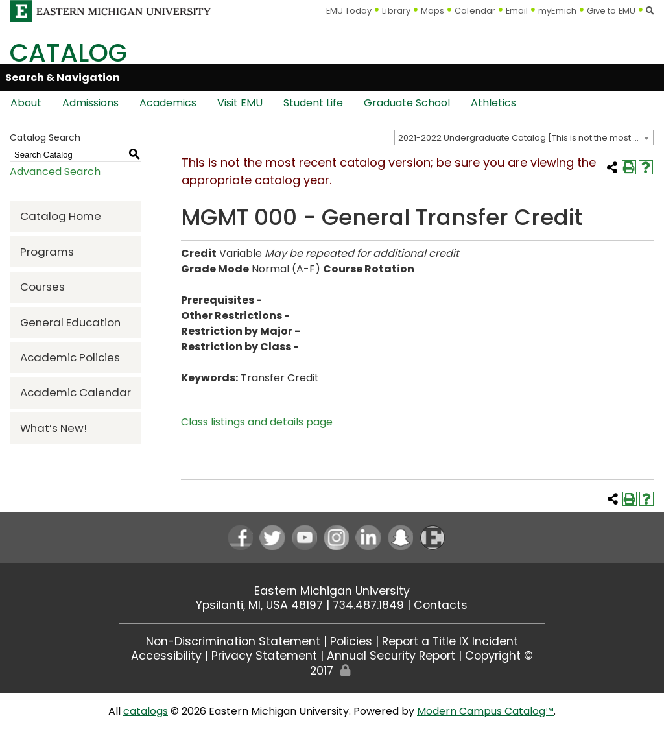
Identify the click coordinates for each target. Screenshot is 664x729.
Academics (167, 102)
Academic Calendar (75, 392)
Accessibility (166, 655)
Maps (432, 10)
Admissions (90, 102)
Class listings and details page (257, 421)
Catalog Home (60, 216)
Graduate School (407, 102)
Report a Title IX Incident (450, 641)
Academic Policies (70, 357)
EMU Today (349, 10)
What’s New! (53, 428)
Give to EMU (611, 10)
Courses (42, 286)
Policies (351, 641)
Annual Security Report (391, 655)
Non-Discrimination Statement (233, 641)
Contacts (441, 605)
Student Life (313, 102)
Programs (47, 251)
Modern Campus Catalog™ (485, 711)
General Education (70, 322)
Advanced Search (55, 171)
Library (396, 10)
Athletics (493, 102)
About (26, 102)
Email (517, 10)
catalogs (145, 711)
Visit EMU (240, 102)
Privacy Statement (264, 655)
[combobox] (524, 137)
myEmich (557, 10)
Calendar (475, 10)
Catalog (68, 53)
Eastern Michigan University (332, 591)
